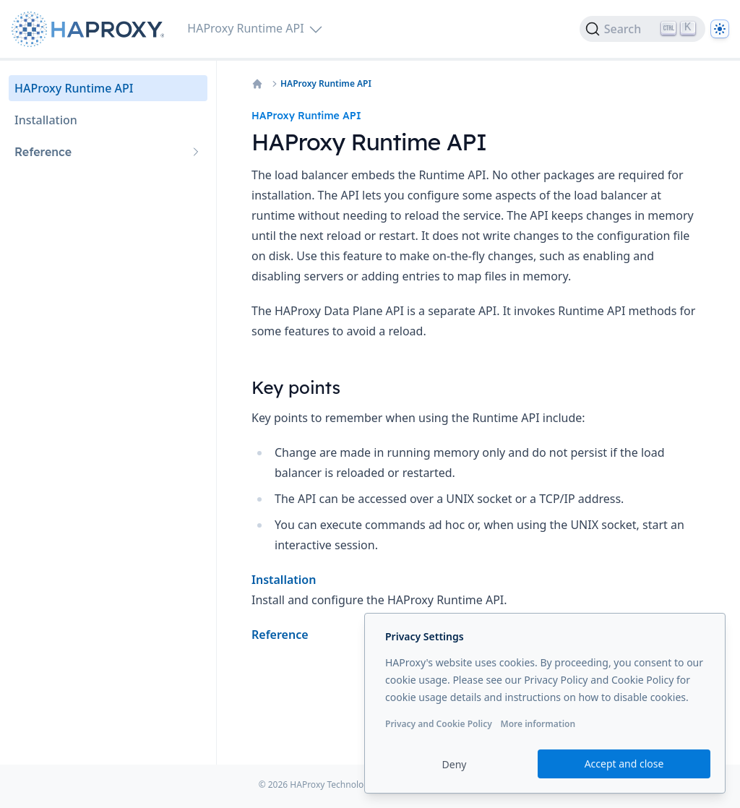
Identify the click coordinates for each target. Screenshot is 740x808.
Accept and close (624, 763)
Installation (283, 580)
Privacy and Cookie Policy (438, 724)
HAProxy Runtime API (325, 84)
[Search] (642, 29)
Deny (454, 764)
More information (537, 724)
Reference (280, 634)
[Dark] (719, 29)
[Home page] (91, 29)
